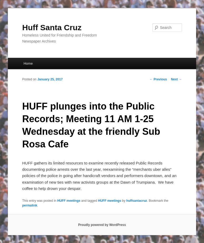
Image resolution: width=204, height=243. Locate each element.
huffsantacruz (136, 201)
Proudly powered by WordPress (102, 225)
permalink (29, 205)
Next (176, 79)
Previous (158, 79)
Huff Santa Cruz (51, 27)
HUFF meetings (68, 201)
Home (28, 63)
